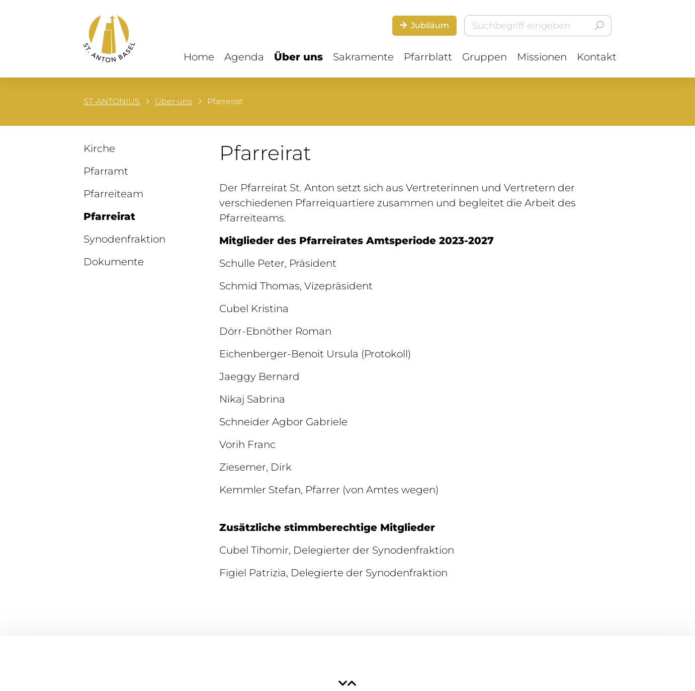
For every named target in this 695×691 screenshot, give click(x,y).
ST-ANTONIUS (111, 101)
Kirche (99, 148)
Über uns (298, 56)
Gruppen (484, 56)
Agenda (244, 56)
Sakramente (363, 56)
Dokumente (113, 262)
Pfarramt (105, 171)
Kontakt (597, 56)
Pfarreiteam (113, 194)
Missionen (542, 56)
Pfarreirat (109, 216)
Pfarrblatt (428, 56)
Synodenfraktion (124, 239)
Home (199, 56)
